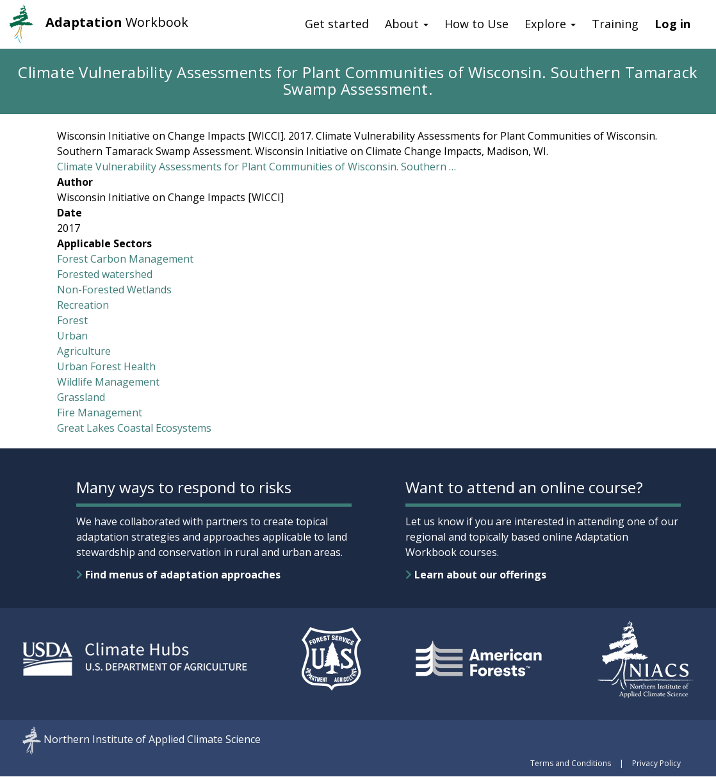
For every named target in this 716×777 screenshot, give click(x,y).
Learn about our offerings (475, 575)
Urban (72, 336)
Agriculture (84, 351)
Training (615, 23)
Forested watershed (104, 274)
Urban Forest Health (106, 366)
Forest (72, 320)
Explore (550, 23)
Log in (672, 23)
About (406, 23)
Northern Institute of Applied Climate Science (152, 739)
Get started (337, 23)
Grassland (81, 397)
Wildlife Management (108, 382)
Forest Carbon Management (125, 259)
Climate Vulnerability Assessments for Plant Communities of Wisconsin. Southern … (256, 166)
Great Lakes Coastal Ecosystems (134, 428)
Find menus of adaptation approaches (178, 575)
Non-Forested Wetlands (114, 289)
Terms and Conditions (570, 763)
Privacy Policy (656, 763)
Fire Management (99, 412)
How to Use (476, 23)
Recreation (83, 305)
